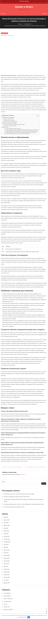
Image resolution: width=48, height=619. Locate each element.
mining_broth (10, 35)
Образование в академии (9, 120)
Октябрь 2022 (7, 577)
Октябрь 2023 (7, 561)
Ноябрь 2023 (6, 558)
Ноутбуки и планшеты (8, 609)
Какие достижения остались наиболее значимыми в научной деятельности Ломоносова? (22, 129)
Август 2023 (6, 563)
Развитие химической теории (10, 125)
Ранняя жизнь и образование (8, 117)
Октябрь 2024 (7, 539)
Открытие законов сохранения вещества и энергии (14, 124)
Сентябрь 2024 (7, 541)
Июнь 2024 (6, 544)
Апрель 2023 (6, 569)
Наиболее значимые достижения (9, 123)
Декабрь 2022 (7, 572)
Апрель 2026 (6, 520)
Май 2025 (6, 528)
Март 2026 (6, 522)
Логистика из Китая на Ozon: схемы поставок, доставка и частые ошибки (19, 494)
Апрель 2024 (6, 550)
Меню (3, 13)
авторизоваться (22, 474)
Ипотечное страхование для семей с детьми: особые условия (16, 496)
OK (28, 617)
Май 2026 (6, 517)
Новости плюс (7, 606)
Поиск (45, 13)
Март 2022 (6, 580)
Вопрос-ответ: (6, 127)
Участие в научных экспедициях (10, 121)
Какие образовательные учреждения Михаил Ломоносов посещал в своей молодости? (22, 131)
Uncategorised (4, 33)
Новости (5, 604)
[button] (37, 116)
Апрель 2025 (6, 531)
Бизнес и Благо (24, 7)
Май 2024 (6, 547)
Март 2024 (6, 552)
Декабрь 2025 (7, 525)
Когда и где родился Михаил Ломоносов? (13, 128)
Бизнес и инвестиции (8, 598)
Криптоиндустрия (7, 601)
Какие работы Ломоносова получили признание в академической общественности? (22, 132)
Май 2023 (6, 566)
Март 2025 (6, 533)
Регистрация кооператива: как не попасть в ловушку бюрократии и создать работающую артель (24, 504)
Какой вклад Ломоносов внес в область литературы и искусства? (18, 133)
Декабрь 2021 (6, 583)
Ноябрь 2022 (6, 574)
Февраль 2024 (7, 555)
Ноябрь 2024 (6, 536)
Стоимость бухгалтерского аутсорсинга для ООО (14, 507)
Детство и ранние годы (8, 118)
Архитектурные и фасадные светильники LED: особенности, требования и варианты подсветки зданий (23, 500)
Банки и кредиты (7, 596)
